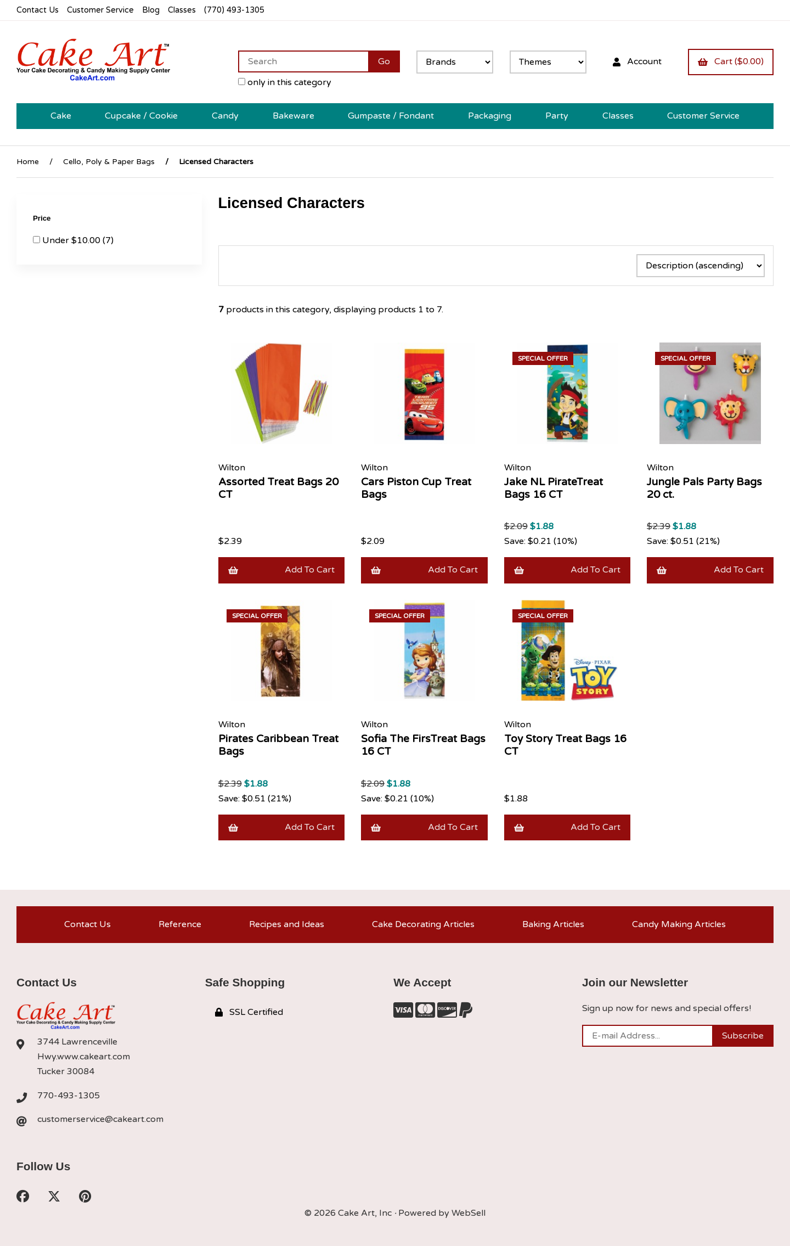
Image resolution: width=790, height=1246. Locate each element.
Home (27, 161)
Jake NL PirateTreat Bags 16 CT (553, 488)
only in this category (284, 82)
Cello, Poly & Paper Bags (109, 161)
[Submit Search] (384, 61)
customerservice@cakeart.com (100, 1119)
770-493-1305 (68, 1095)
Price (43, 218)
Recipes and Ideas (286, 924)
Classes (182, 10)
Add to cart (281, 569)
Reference (180, 924)
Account (637, 61)
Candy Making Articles (679, 924)
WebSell (469, 1213)
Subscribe (743, 1035)
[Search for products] (303, 61)
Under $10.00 (72, 240)
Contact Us (37, 10)
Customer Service (100, 10)
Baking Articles (553, 924)
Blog (151, 10)
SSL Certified (249, 1012)
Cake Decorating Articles (423, 924)
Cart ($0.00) (731, 61)
